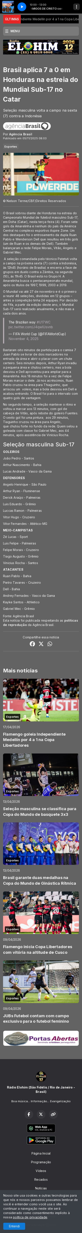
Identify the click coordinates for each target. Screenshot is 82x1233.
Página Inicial (41, 1153)
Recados (40, 1179)
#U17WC (44, 322)
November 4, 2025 (23, 339)
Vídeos (41, 1171)
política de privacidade (30, 1217)
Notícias (41, 1188)
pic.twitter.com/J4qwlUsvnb (31, 327)
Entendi (14, 1226)
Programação (41, 1162)
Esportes (10, 146)
